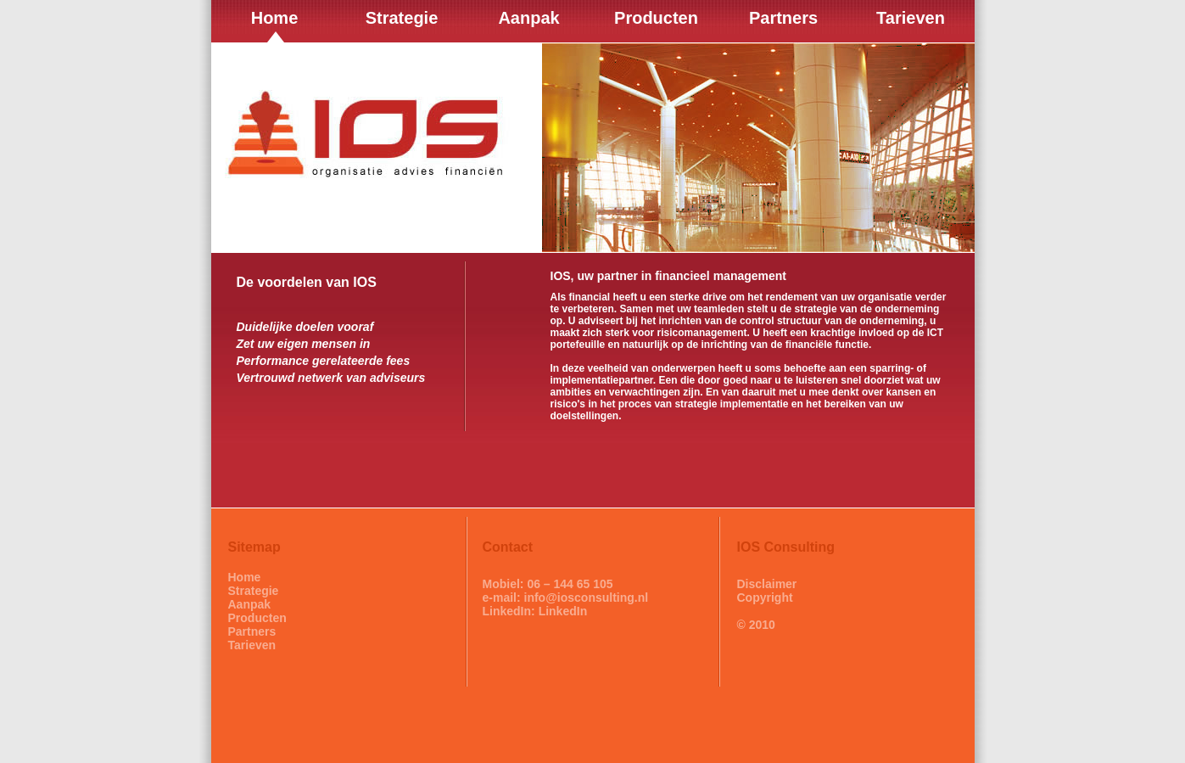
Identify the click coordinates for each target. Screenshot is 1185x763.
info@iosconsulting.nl (586, 597)
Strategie (253, 590)
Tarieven (252, 645)
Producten (257, 618)
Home (244, 577)
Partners (252, 631)
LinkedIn (563, 611)
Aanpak (249, 604)
